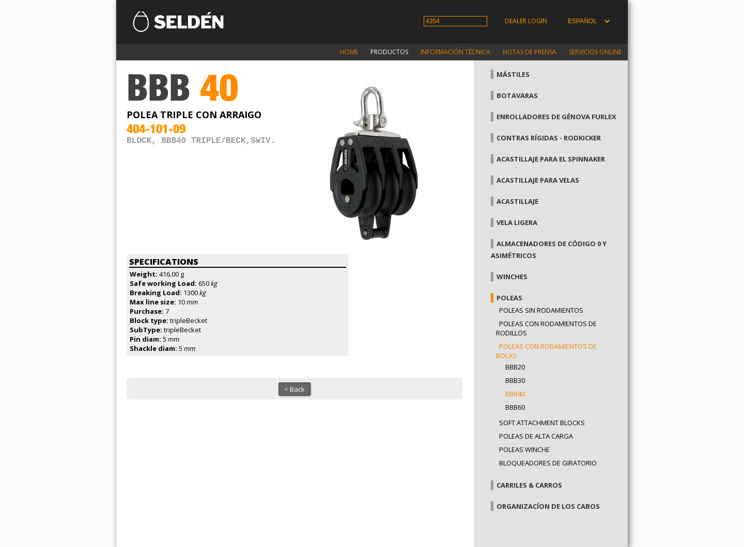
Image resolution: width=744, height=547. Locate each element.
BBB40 (515, 393)
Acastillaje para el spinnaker (551, 159)
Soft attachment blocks (542, 422)
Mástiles (513, 74)
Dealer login (526, 21)
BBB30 (515, 380)
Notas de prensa (529, 51)
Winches (512, 276)
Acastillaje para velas (538, 180)
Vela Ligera (517, 222)
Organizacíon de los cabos (548, 506)
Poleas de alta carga (536, 436)
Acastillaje (517, 201)
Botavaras (517, 95)
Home (349, 51)
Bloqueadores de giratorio (548, 463)
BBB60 (515, 407)
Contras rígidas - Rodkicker (549, 137)
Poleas (509, 297)
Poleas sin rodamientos (541, 310)
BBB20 (515, 367)
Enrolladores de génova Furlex (556, 116)
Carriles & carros (529, 485)
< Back (294, 389)
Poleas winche (524, 449)
